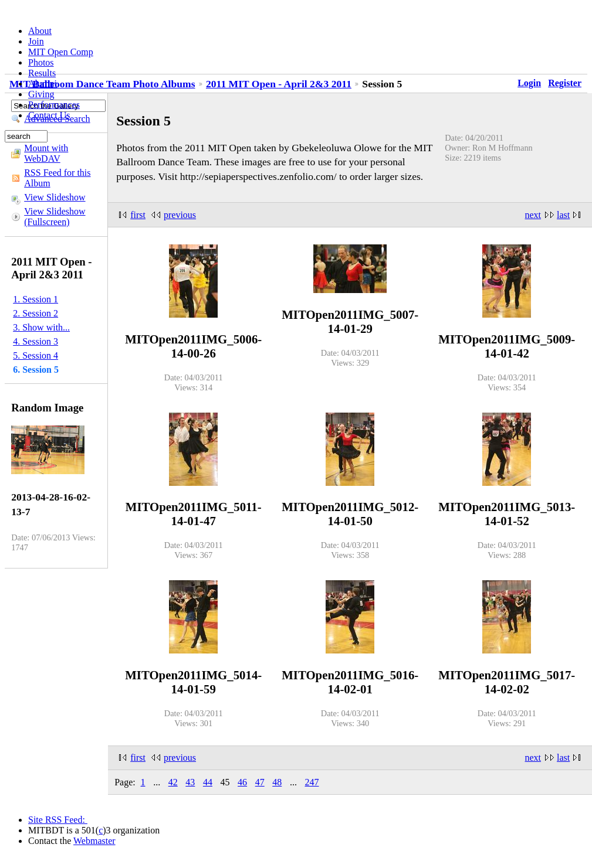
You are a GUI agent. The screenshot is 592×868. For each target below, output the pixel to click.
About (40, 31)
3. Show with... (41, 327)
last (563, 215)
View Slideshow (54, 197)
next (533, 215)
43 (190, 782)
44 (207, 782)
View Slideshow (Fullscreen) (54, 216)
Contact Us (49, 115)
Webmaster (94, 841)
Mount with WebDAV (46, 153)
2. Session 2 (35, 313)
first (138, 215)
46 (242, 782)
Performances (54, 105)
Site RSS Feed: (57, 820)
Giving (41, 94)
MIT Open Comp (60, 52)
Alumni (42, 83)
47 (260, 782)
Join (36, 41)
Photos (41, 62)
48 (277, 782)
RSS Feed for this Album (57, 178)
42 (173, 782)
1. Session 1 (35, 299)
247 (312, 782)
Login (529, 83)
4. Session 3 (35, 341)
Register (564, 83)
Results (42, 73)
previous (180, 215)
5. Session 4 (35, 355)
